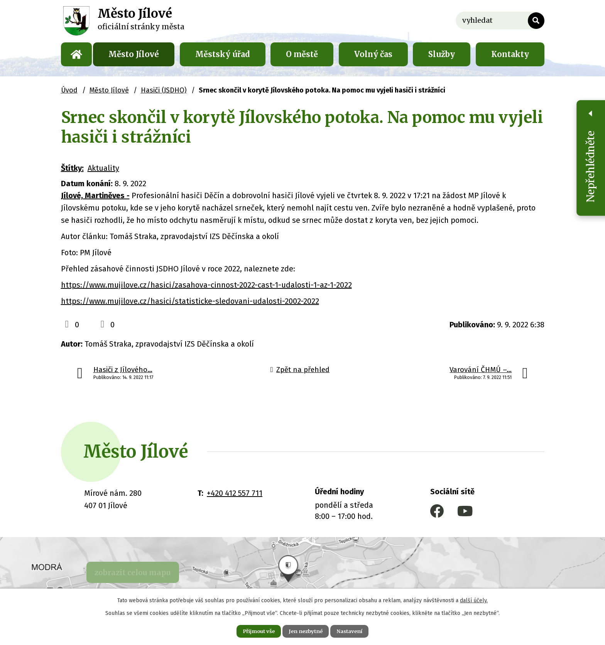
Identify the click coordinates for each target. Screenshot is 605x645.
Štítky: (72, 168)
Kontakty (510, 54)
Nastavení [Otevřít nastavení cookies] (356, 630)
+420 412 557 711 (234, 493)
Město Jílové (133, 54)
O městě (302, 54)
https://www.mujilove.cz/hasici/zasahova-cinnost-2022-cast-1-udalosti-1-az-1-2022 (206, 285)
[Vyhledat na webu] (500, 20)
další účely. (474, 599)
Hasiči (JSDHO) (164, 90)
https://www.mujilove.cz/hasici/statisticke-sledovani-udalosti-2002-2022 (190, 301)
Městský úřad (222, 54)
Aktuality (103, 168)
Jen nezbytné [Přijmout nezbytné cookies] (305, 630)
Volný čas (373, 54)
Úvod (76, 54)
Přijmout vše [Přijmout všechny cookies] (251, 630)
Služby (441, 54)
